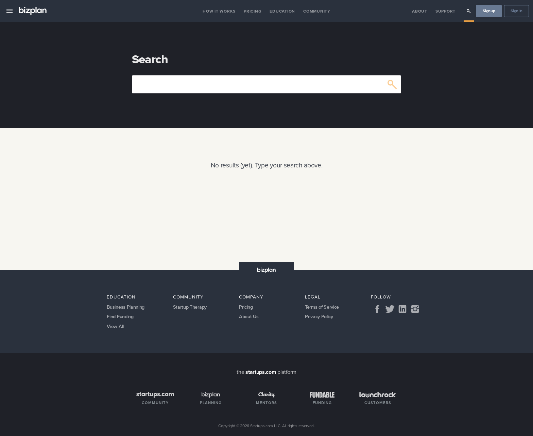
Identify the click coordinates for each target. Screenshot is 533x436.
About (419, 11)
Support (445, 11)
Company (251, 296)
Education (282, 11)
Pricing (252, 11)
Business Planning (125, 307)
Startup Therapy (190, 307)
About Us (248, 316)
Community (316, 11)
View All (115, 326)
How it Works (219, 11)
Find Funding (120, 316)
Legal (313, 296)
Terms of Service (322, 307)
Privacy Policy (319, 316)
